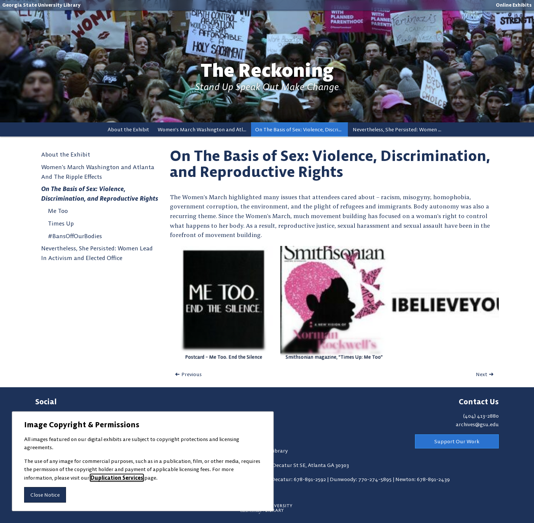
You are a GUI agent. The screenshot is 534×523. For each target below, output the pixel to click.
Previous (191, 374)
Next (481, 374)
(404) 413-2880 (481, 415)
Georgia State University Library (41, 5)
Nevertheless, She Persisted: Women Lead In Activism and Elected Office (399, 129)
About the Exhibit (128, 129)
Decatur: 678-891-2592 (299, 479)
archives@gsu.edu (477, 424)
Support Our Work (456, 441)
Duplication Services (116, 477)
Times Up (61, 223)
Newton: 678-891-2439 (422, 479)
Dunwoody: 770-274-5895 (361, 479)
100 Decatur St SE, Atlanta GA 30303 (306, 465)
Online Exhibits (514, 5)
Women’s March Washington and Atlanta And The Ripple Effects (204, 129)
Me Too (58, 210)
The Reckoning (267, 70)
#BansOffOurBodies (75, 236)
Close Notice (45, 494)
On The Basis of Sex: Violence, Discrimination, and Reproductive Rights (302, 129)
